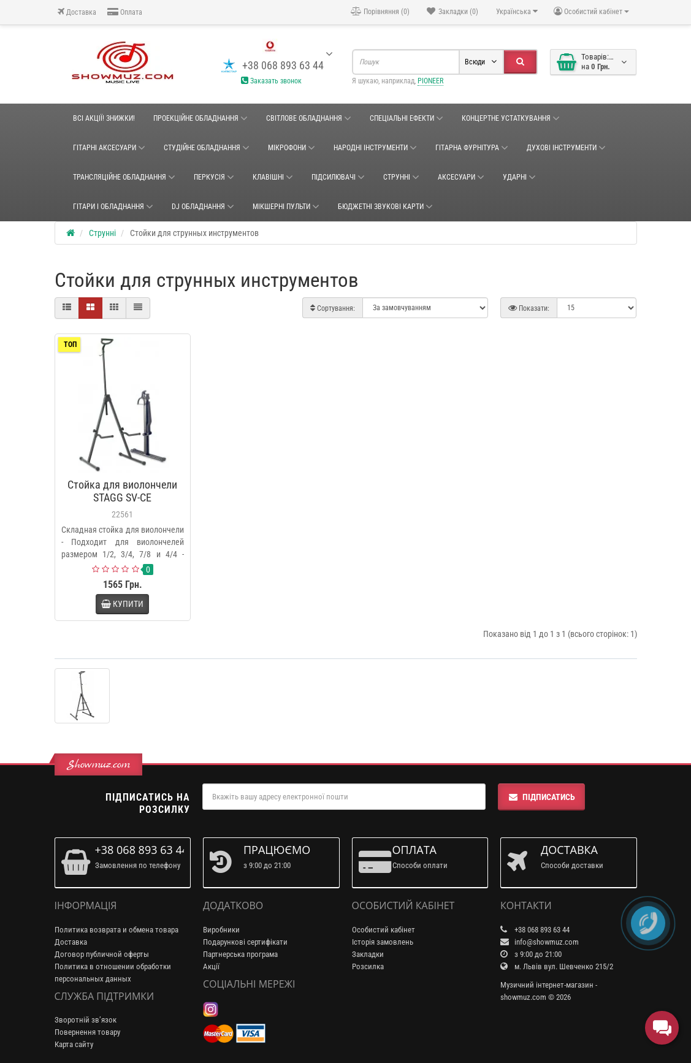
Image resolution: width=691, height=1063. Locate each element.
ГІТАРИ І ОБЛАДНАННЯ (113, 206)
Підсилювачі (338, 177)
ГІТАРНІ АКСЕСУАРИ (109, 148)
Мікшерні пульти (286, 206)
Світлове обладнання (308, 118)
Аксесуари (461, 177)
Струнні (401, 177)
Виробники (221, 929)
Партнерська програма (240, 954)
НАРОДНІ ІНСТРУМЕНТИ (375, 148)
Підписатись (541, 797)
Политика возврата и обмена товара (116, 929)
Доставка (77, 12)
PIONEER (430, 81)
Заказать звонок (271, 81)
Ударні (519, 177)
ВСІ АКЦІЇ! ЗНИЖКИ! (104, 118)
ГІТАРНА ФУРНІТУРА (471, 148)
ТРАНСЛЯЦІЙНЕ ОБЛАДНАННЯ (124, 177)
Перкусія (214, 177)
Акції (211, 966)
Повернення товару (87, 1032)
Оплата (124, 12)
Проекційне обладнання (200, 118)
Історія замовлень (382, 942)
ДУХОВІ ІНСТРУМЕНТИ (566, 148)
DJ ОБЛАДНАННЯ (203, 206)
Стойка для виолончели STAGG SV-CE (122, 491)
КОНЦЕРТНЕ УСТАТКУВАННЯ (511, 118)
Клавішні (273, 177)
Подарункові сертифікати (245, 942)
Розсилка (368, 966)
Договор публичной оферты (102, 954)
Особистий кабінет (383, 929)
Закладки (368, 954)
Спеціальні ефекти (406, 118)
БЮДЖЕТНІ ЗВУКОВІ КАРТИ (385, 206)
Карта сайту (74, 1044)
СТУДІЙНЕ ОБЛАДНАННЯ (207, 148)
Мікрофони (291, 148)
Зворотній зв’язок (85, 1019)
